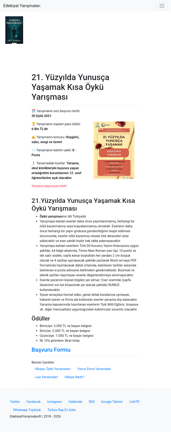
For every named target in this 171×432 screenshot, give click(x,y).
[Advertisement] (85, 42)
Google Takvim (112, 402)
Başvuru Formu (51, 349)
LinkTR (134, 402)
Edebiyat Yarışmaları (21, 5)
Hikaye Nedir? (75, 377)
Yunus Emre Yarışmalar (94, 369)
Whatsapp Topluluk (27, 410)
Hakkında (75, 402)
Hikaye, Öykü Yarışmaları (53, 369)
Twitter (15, 402)
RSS (92, 402)
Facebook (33, 402)
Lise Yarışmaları (46, 377)
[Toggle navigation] (162, 6)
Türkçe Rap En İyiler (61, 410)
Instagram (54, 402)
